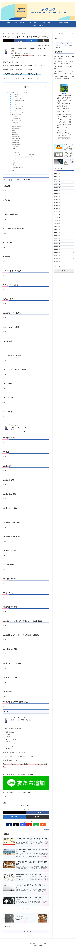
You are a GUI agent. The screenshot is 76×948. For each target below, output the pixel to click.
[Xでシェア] (8, 40)
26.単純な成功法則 (16, 144)
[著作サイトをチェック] (17, 824)
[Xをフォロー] (20, 824)
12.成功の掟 (14, 116)
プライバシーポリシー (42, 943)
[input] (64, 33)
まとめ (12, 170)
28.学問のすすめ (15, 148)
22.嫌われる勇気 (15, 136)
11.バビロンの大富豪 (17, 114)
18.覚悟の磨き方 (15, 128)
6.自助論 (14, 104)
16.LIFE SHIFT (15, 124)
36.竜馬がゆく (15, 165)
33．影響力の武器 (16, 159)
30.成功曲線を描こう (17, 152)
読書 (4, 802)
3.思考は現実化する (16, 98)
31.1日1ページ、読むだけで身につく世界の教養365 (24, 154)
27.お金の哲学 (15, 146)
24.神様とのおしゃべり (17, 140)
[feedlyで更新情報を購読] (31, 824)
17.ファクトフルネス (17, 126)
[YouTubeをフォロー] (27, 824)
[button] (43, 40)
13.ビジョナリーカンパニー (18, 118)
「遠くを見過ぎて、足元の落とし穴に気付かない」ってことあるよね (64, 72)
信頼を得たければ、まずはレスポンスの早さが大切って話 (64, 57)
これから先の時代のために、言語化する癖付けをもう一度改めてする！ (64, 77)
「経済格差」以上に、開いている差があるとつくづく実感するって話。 (64, 62)
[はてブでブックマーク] (31, 40)
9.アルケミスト (15, 110)
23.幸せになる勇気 (16, 138)
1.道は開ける (15, 94)
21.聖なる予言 (15, 134)
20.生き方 (14, 132)
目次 (62, 43)
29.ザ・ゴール (15, 150)
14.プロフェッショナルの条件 (19, 120)
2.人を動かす (15, 96)
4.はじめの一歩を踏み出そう (18, 100)
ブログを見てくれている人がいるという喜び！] (64, 67)
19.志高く (14, 130)
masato (64, 93)
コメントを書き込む (26, 932)
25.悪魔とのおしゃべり (17, 142)
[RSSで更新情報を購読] (34, 824)
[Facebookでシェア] (20, 40)
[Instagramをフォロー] (24, 824)
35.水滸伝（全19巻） (17, 163)
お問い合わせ (32, 943)
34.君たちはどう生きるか (18, 161)
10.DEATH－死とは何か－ (18, 112)
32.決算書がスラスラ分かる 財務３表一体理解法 (23, 157)
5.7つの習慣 (14, 102)
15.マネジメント (15, 122)
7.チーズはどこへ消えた (17, 106)
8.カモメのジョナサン (17, 108)
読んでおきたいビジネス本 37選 (19, 92)
